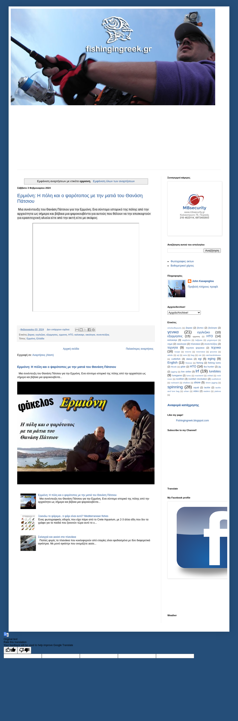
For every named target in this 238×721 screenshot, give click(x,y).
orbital (210, 375)
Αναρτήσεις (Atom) (43, 355)
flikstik (174, 367)
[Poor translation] (24, 650)
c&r (199, 355)
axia (185, 355)
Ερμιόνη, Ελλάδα (35, 338)
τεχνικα (216, 347)
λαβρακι (198, 340)
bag (192, 355)
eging (211, 358)
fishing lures (214, 362)
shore (197, 382)
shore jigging (211, 382)
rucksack (175, 382)
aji (178, 355)
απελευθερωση (174, 328)
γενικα (173, 332)
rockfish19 (216, 379)
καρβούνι (186, 340)
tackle (207, 387)
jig (219, 366)
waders (207, 391)
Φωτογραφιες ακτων (182, 261)
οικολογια (90, 334)
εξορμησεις (52, 334)
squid (196, 387)
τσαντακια (200, 352)
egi (200, 358)
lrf (197, 371)
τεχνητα (172, 347)
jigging (174, 371)
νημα (170, 344)
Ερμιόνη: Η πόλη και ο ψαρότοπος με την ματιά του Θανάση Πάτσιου (66, 367)
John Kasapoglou (203, 281)
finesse (188, 363)
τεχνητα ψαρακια (195, 347)
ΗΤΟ (70, 334)
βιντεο (200, 327)
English (172, 362)
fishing (199, 362)
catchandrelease (213, 355)
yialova (217, 391)
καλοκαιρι (79, 334)
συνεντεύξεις (102, 334)
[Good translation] (10, 650)
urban (186, 391)
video (196, 391)
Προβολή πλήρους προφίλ (203, 286)
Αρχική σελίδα (71, 348)
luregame (177, 375)
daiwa (189, 359)
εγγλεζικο (40, 334)
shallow (186, 382)
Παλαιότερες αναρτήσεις (139, 348)
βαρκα (31, 334)
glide (183, 366)
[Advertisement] (119, 137)
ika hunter (209, 366)
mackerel (199, 375)
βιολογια (212, 327)
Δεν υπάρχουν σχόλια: (59, 329)
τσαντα (188, 352)
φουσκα (213, 352)
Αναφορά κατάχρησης (183, 405)
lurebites (215, 371)
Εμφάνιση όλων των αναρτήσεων (113, 181)
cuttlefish (176, 359)
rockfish (180, 379)
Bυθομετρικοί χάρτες (182, 265)
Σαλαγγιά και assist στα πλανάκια (57, 536)
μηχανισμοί (212, 340)
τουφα (177, 352)
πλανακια (195, 344)
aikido (170, 355)
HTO (193, 366)
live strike (186, 371)
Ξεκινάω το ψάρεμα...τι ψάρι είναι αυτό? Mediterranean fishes (73, 516)
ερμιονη (63, 334)
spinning (175, 387)
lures (188, 375)
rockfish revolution (197, 379)
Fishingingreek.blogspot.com (192, 420)
